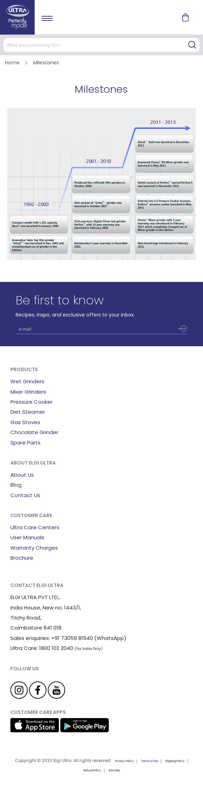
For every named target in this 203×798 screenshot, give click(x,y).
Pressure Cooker (31, 401)
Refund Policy (92, 770)
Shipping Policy (175, 761)
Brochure (21, 557)
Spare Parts (25, 442)
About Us (22, 474)
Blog (15, 484)
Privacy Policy (124, 761)
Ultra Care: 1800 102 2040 (41, 648)
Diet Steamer (27, 411)
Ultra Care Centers (34, 527)
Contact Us (25, 495)
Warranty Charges (34, 547)
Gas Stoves (25, 422)
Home (13, 62)
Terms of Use (149, 761)
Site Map (114, 770)
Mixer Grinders (28, 391)
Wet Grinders (27, 381)
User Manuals (27, 537)
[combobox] (101, 45)
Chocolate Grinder (34, 432)
